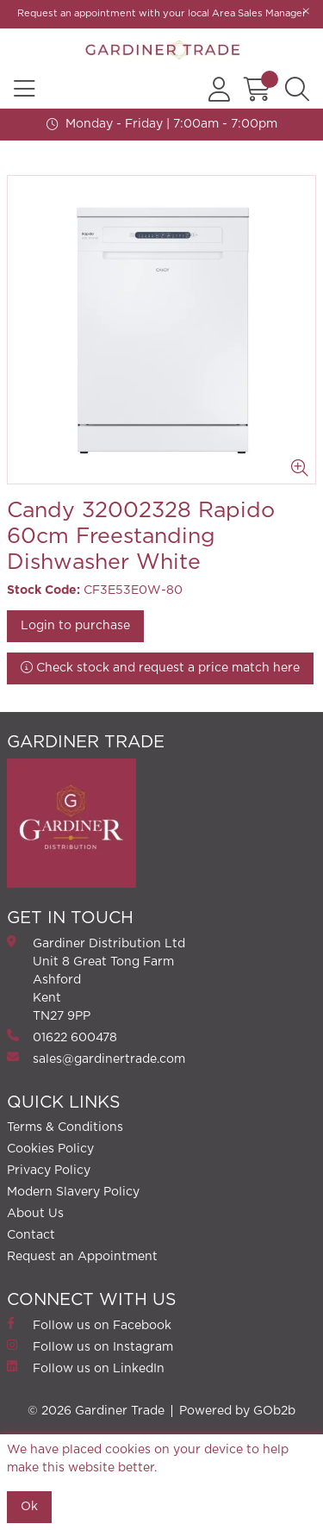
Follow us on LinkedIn (86, 1367)
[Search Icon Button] (297, 90)
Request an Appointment (82, 1257)
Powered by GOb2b (237, 1411)
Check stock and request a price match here (160, 667)
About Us (35, 1214)
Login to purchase (75, 626)
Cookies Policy (50, 1149)
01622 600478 (62, 1036)
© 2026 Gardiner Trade (96, 1411)
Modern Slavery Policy (73, 1192)
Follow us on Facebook (89, 1324)
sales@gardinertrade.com (96, 1058)
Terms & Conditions (65, 1127)
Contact (31, 1235)
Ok (29, 1507)
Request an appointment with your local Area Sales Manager (162, 13)
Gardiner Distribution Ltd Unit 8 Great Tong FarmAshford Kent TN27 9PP (96, 978)
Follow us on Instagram (90, 1346)
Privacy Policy (48, 1171)
